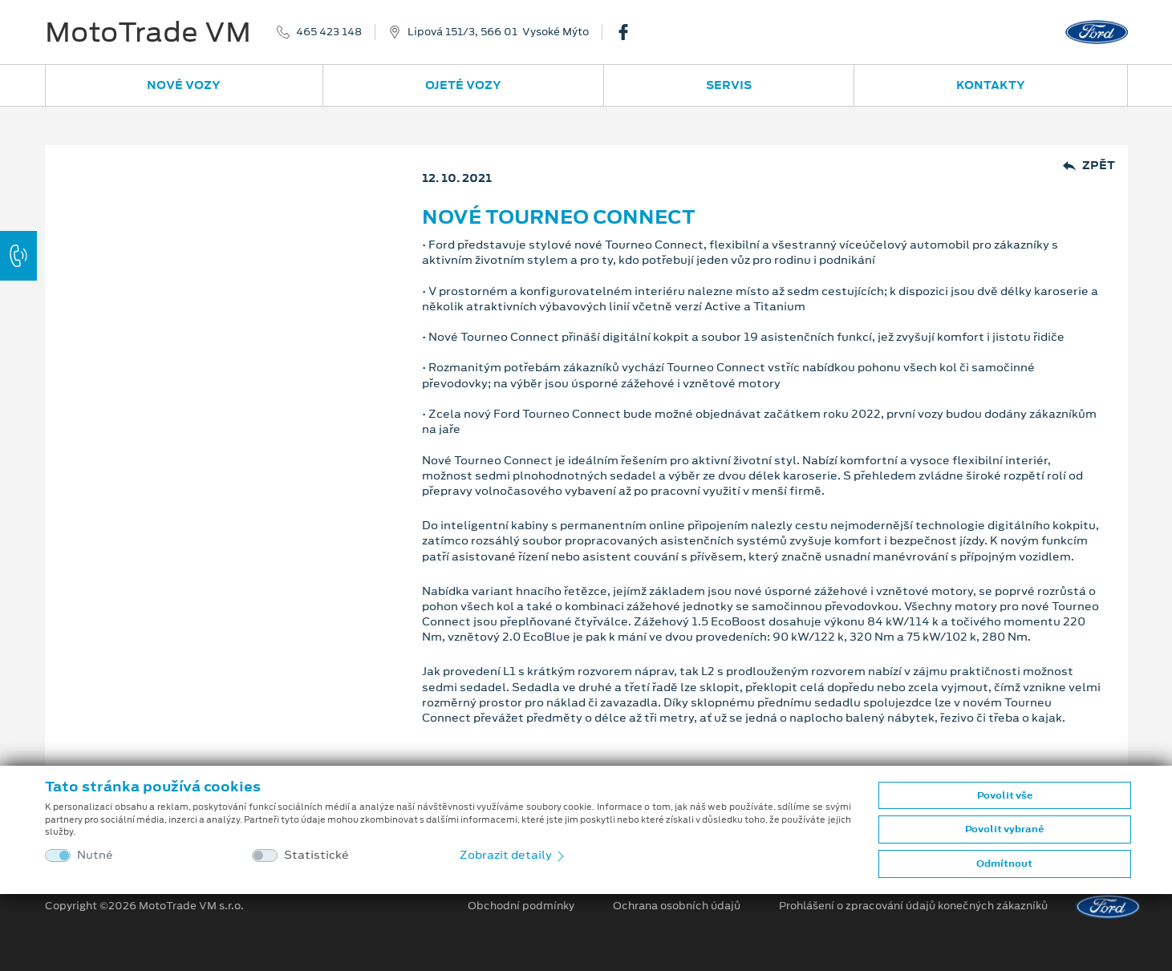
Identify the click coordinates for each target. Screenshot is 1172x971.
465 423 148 (329, 32)
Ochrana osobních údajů (676, 906)
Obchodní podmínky (521, 906)
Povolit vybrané (1004, 829)
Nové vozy (184, 85)
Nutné (95, 855)
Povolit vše (1004, 795)
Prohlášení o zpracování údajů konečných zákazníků (913, 906)
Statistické (316, 855)
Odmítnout (1004, 863)
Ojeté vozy (463, 85)
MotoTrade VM (148, 32)
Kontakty (990, 85)
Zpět (1089, 165)
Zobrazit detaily (513, 855)
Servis (729, 85)
